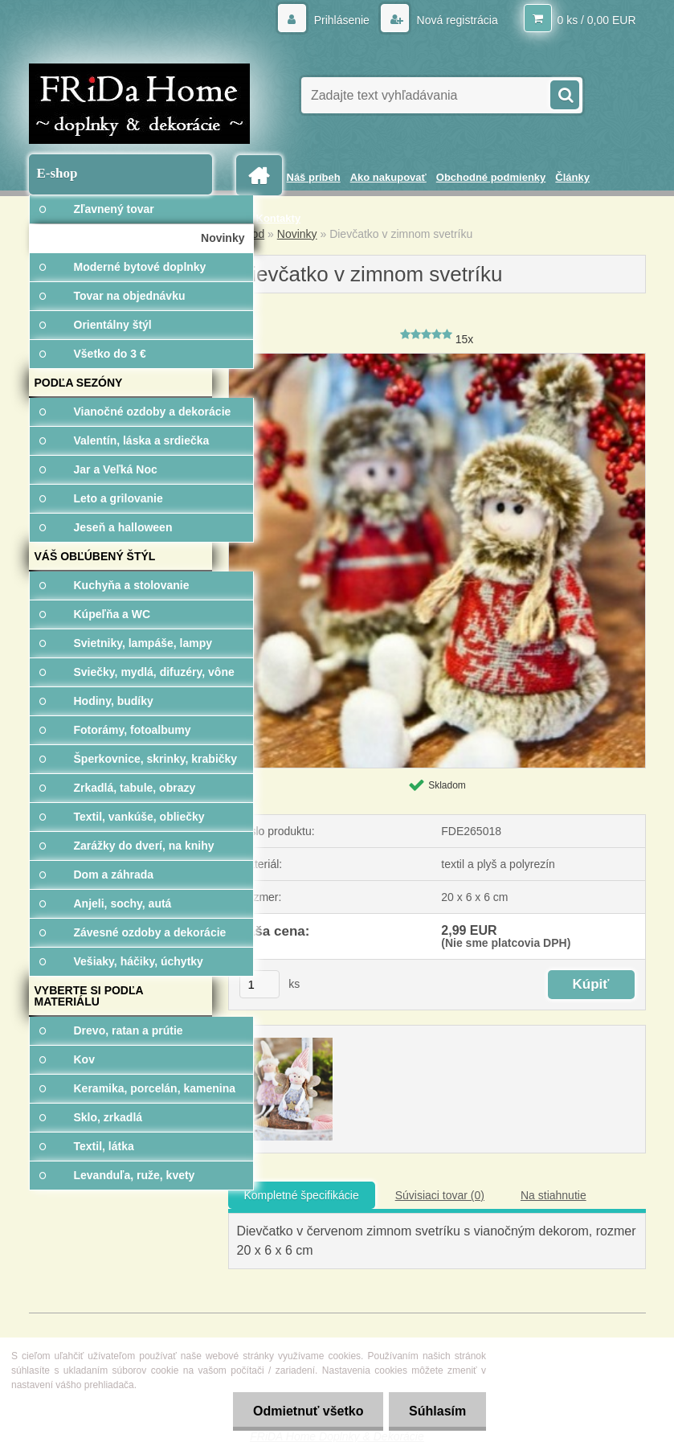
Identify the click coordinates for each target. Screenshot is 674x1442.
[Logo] (139, 103)
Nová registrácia (456, 20)
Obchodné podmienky (491, 177)
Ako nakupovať (388, 177)
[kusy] (259, 984)
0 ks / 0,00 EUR (596, 20)
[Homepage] (262, 175)
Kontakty (278, 218)
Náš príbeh (314, 177)
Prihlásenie (342, 20)
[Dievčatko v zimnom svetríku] (437, 359)
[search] (564, 93)
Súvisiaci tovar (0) (439, 1195)
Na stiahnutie (553, 1195)
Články (572, 177)
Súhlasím (437, 1411)
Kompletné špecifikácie (301, 1195)
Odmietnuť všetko (307, 1411)
